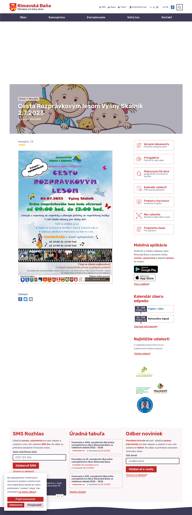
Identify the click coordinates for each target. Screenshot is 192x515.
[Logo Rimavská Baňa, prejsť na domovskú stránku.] (30, 7)
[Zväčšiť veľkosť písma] (157, 7)
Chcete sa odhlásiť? (23, 413)
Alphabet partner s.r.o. (93, 507)
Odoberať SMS (26, 407)
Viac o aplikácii (142, 225)
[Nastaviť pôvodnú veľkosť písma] (153, 7)
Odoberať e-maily (141, 410)
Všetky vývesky (78, 433)
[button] (58, 437)
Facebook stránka (162, 493)
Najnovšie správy (30, 438)
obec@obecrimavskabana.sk (167, 490)
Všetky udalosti (142, 295)
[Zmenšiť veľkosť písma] (150, 7)
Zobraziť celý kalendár (146, 267)
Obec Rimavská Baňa (135, 507)
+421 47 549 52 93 (162, 487)
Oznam (22, 86)
